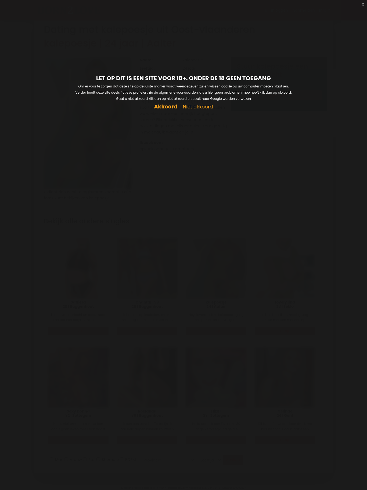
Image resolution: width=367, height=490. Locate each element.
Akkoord (165, 107)
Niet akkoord (198, 107)
